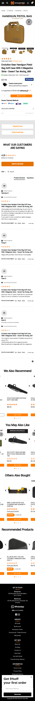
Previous (5, 386)
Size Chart (17, 653)
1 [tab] (14, 418)
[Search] (14, 172)
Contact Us (17, 650)
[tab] (19, 178)
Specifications (17, 132)
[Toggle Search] (7, 3)
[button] (17, 458)
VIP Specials (29, 79)
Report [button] (19, 223)
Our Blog (17, 647)
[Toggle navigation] (3, 3)
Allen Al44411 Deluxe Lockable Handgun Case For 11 (16, 558)
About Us (17, 644)
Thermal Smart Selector (17, 659)
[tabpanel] (17, 395)
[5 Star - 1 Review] (17, 404)
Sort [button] (3, 172)
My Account (17, 626)
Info (30, 91)
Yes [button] (16, 223)
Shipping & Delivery (17, 674)
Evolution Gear (17, 61)
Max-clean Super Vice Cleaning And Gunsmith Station (16, 504)
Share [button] (23, 223)
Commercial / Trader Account (17, 632)
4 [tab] (20, 418)
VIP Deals (17, 623)
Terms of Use (17, 668)
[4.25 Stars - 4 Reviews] (17, 59)
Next (29, 386)
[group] (17, 155)
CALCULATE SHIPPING (17, 108)
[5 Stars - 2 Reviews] (17, 509)
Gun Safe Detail (17, 656)
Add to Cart (21, 96)
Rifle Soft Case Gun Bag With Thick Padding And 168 (16, 454)
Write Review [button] (17, 164)
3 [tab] (18, 418)
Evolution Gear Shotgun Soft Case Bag (16, 399)
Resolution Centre (17, 629)
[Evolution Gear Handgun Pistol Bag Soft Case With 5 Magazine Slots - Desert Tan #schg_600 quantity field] (5, 95)
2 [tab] (16, 418)
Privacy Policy (18, 671)
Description (17, 126)
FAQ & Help (17, 635)
